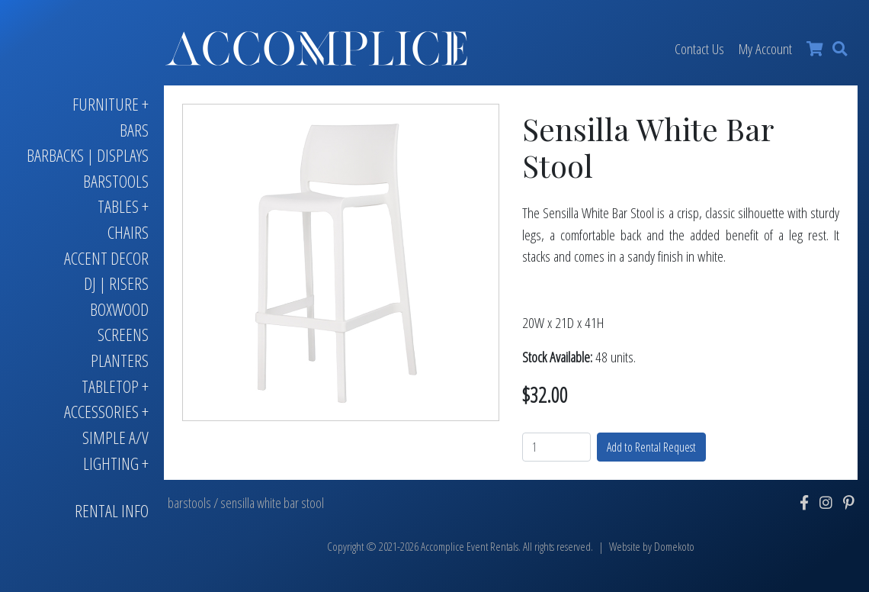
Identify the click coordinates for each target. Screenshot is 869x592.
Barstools (116, 181)
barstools (189, 503)
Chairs (128, 232)
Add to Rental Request (651, 447)
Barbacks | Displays (88, 155)
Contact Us (699, 48)
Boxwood (119, 309)
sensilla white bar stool (272, 503)
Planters (120, 360)
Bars (134, 130)
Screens (123, 334)
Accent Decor (106, 258)
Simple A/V (115, 437)
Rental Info (112, 511)
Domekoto (674, 547)
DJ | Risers (116, 283)
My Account (765, 48)
